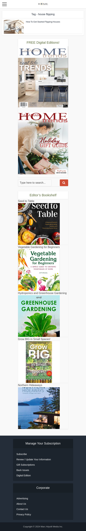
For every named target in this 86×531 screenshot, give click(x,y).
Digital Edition (24, 475)
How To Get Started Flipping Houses (43, 22)
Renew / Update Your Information (34, 459)
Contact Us (22, 509)
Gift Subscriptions (26, 464)
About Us (21, 503)
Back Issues (23, 470)
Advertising (22, 498)
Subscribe (22, 454)
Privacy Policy (24, 514)
